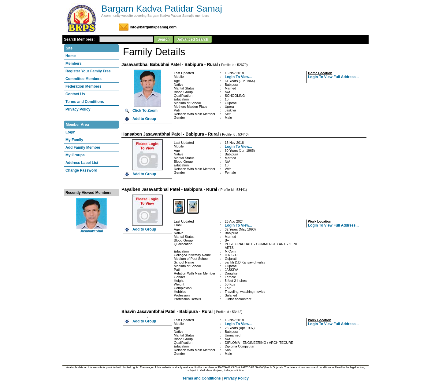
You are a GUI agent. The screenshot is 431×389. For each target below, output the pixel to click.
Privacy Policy (77, 109)
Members (73, 63)
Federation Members (83, 86)
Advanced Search (192, 39)
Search (163, 39)
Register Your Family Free (88, 71)
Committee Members (83, 79)
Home (70, 56)
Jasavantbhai (91, 231)
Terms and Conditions (84, 102)
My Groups (75, 155)
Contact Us (75, 94)
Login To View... (238, 77)
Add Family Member (82, 147)
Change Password (81, 170)
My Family (74, 140)
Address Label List (81, 163)
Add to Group (144, 119)
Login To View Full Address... (333, 77)
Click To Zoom (145, 110)
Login (70, 132)
